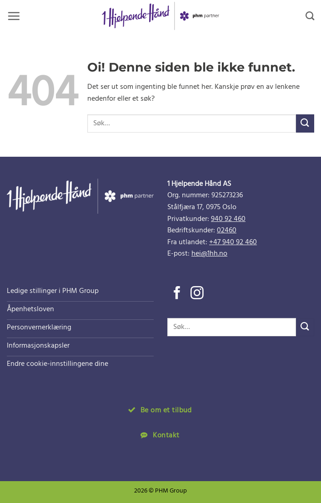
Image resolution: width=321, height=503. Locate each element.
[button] (13, 16)
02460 (226, 230)
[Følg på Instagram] (197, 294)
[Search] (310, 16)
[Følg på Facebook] (177, 294)
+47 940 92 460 (233, 242)
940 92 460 (228, 219)
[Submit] (305, 123)
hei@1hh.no (209, 254)
